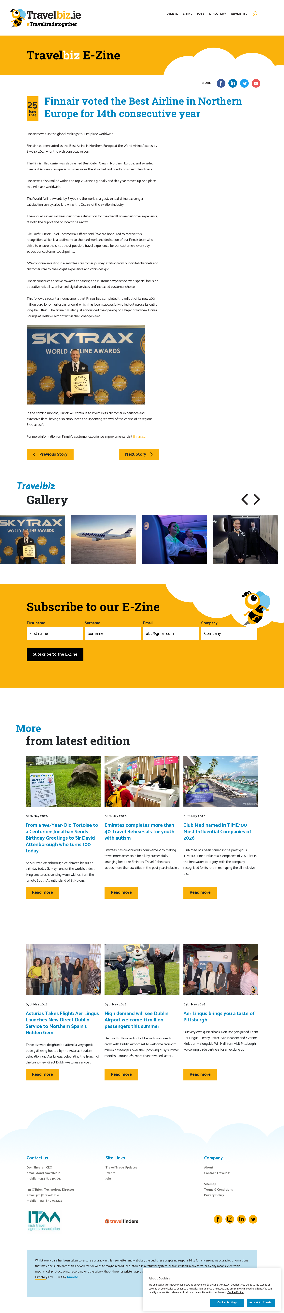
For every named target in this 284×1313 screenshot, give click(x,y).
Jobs (200, 14)
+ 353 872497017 (50, 1178)
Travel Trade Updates (121, 1167)
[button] (244, 499)
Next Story (139, 454)
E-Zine (187, 14)
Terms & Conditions (218, 1189)
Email (171, 630)
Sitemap (210, 1184)
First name (55, 630)
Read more (42, 892)
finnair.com (140, 437)
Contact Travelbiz (217, 1173)
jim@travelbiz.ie (47, 1195)
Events (172, 14)
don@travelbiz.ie (48, 1173)
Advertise (239, 14)
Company (229, 630)
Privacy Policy (214, 1195)
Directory (217, 14)
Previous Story (50, 454)
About (208, 1167)
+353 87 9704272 (50, 1200)
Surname (113, 630)
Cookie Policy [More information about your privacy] (235, 1304)
